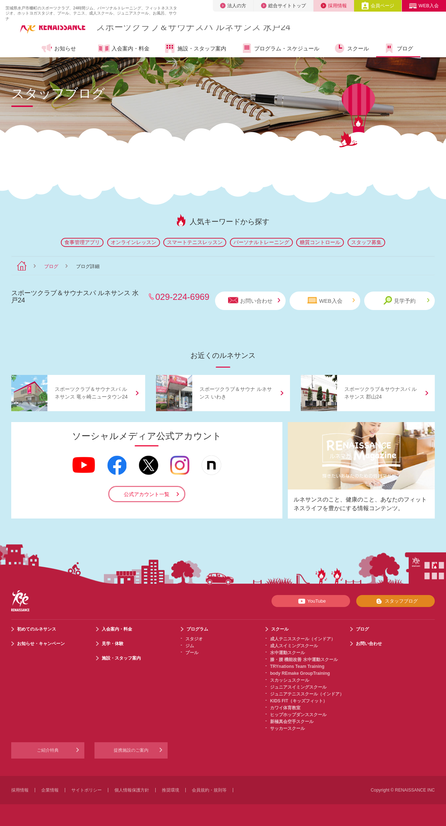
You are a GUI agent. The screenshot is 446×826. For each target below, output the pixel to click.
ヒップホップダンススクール (298, 714)
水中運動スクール (287, 652)
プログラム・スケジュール (280, 48)
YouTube (311, 601)
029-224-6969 (182, 297)
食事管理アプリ (82, 242)
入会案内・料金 (124, 49)
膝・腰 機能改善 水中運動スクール (304, 659)
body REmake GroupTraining (300, 673)
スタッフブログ (395, 601)
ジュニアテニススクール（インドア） (307, 694)
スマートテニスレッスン (195, 242)
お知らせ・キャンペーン (41, 643)
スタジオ (194, 638)
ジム (189, 645)
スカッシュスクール (289, 680)
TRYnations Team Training (297, 666)
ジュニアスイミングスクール (298, 687)
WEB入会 (424, 5)
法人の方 (233, 5)
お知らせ (58, 48)
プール (191, 652)
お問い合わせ (254, 300)
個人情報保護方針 (131, 790)
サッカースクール (287, 728)
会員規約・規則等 (209, 790)
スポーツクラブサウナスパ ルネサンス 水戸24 (193, 27)
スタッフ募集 (366, 242)
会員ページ (377, 5)
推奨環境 (170, 790)
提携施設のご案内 (131, 750)
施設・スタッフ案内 (195, 48)
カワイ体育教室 (285, 707)
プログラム (197, 629)
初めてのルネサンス (36, 629)
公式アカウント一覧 (146, 494)
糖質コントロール (320, 242)
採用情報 (334, 5)
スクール (351, 48)
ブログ (398, 48)
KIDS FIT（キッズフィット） (298, 700)
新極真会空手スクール (292, 721)
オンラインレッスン (133, 242)
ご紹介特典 (48, 750)
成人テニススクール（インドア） (302, 638)
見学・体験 (112, 643)
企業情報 (50, 790)
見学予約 (406, 300)
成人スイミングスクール (294, 645)
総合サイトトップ (283, 5)
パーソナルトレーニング (261, 242)
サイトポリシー (86, 790)
